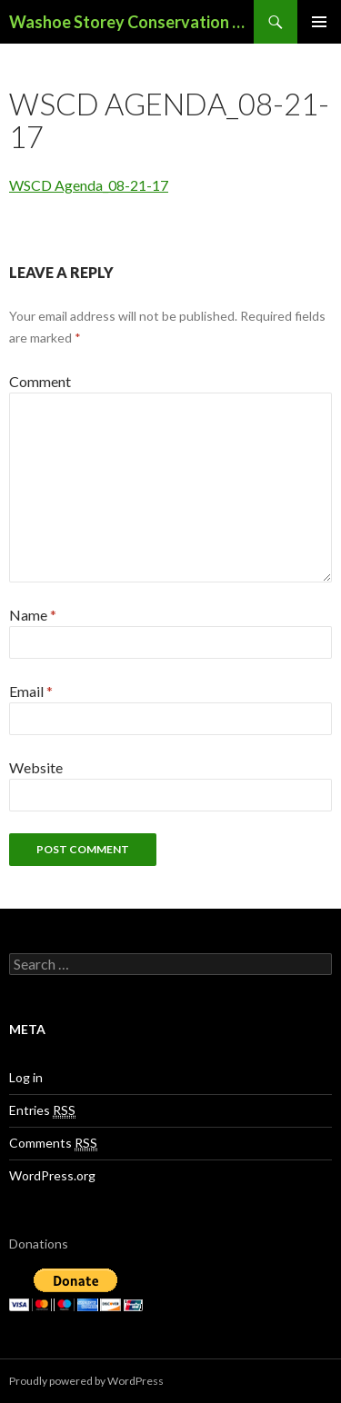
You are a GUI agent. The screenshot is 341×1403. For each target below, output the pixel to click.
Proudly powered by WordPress (86, 1381)
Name (32, 614)
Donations (38, 1243)
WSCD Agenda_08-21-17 (88, 185)
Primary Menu (319, 22)
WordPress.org (52, 1175)
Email (31, 691)
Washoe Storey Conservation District (131, 22)
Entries (42, 1110)
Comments (53, 1143)
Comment (40, 381)
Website (36, 767)
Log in (26, 1077)
